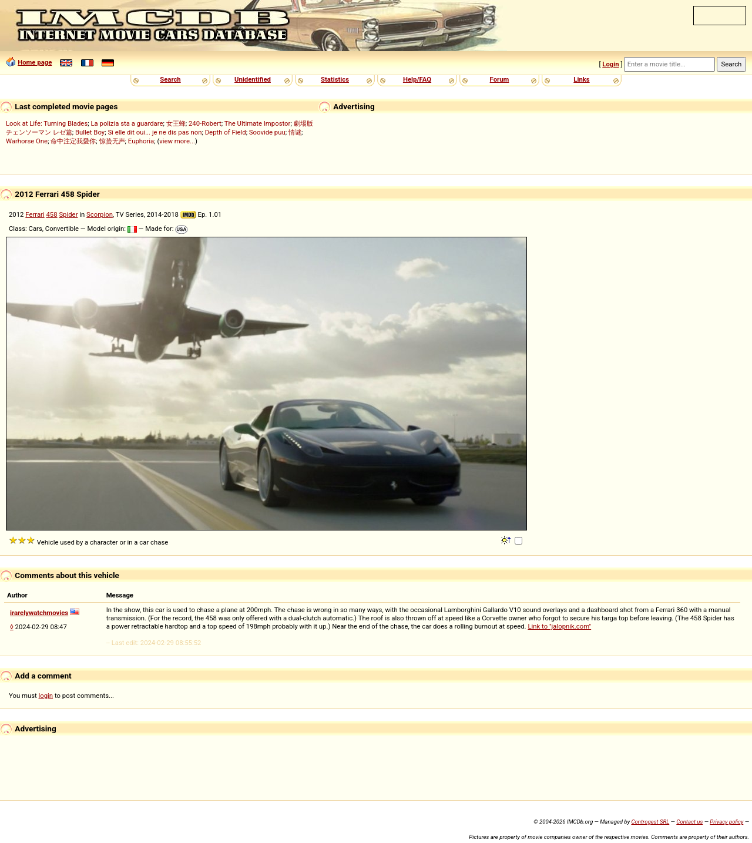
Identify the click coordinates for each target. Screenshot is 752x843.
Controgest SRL (650, 821)
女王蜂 (176, 123)
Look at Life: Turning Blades (47, 123)
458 (51, 214)
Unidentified (252, 79)
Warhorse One (27, 141)
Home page (35, 62)
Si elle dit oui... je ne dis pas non (155, 132)
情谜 (294, 132)
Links (581, 79)
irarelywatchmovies (39, 613)
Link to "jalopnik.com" (559, 626)
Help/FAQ (417, 79)
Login (610, 64)
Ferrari (34, 214)
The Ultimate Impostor (257, 123)
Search (170, 79)
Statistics (335, 79)
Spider (68, 214)
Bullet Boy (90, 132)
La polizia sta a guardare (126, 123)
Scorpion (99, 214)
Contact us (689, 821)
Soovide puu (267, 132)
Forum (499, 79)
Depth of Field (225, 132)
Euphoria (141, 141)
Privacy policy (726, 821)
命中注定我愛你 (73, 141)
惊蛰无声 (112, 141)
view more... (177, 141)
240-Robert (205, 123)
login (46, 695)
